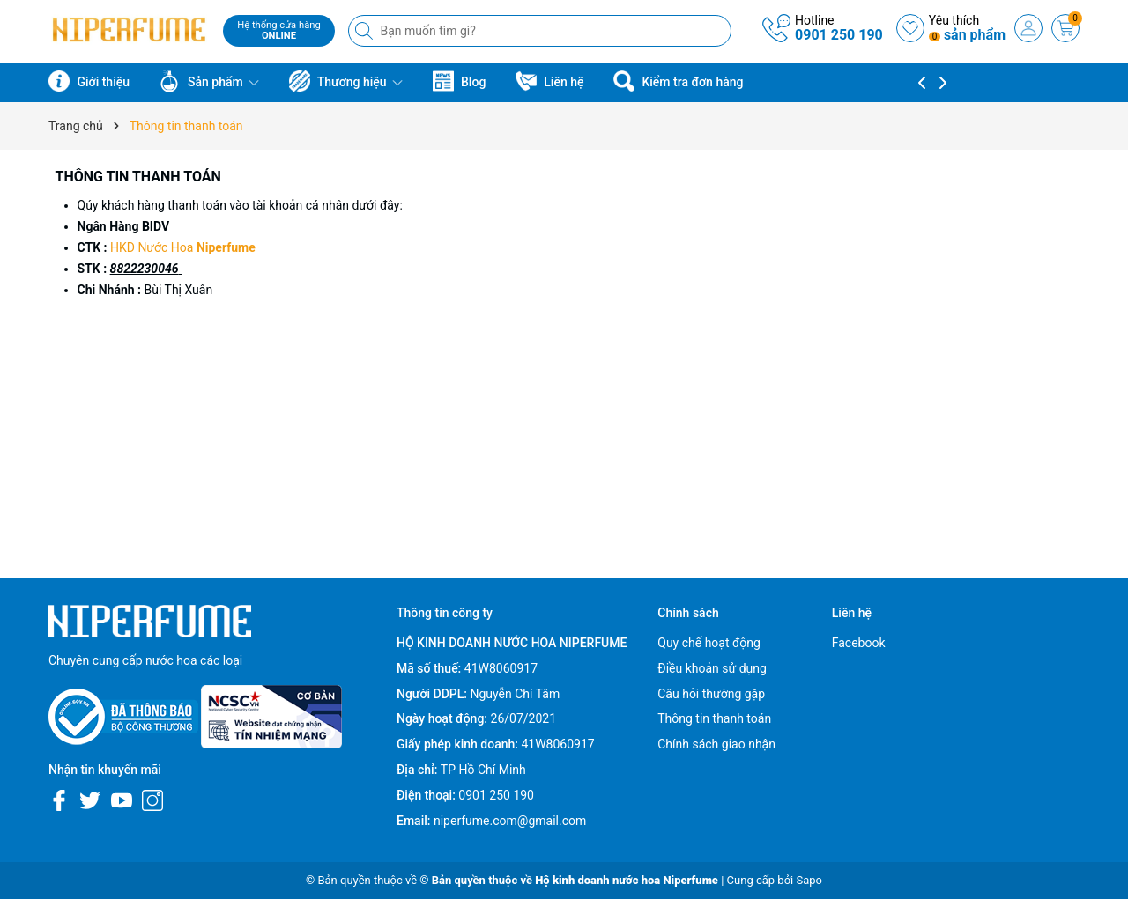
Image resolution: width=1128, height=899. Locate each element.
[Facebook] (59, 800)
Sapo (809, 880)
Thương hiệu (346, 81)
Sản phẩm (209, 81)
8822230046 (144, 269)
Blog (459, 81)
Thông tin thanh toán (138, 176)
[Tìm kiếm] (365, 31)
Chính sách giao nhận (716, 744)
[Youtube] (121, 800)
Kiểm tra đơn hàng (678, 81)
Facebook (859, 643)
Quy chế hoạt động (709, 643)
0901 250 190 (839, 34)
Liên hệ (550, 81)
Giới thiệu (89, 81)
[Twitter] (89, 800)
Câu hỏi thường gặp (711, 694)
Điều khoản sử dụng (712, 668)
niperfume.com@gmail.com (510, 821)
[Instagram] (152, 800)
